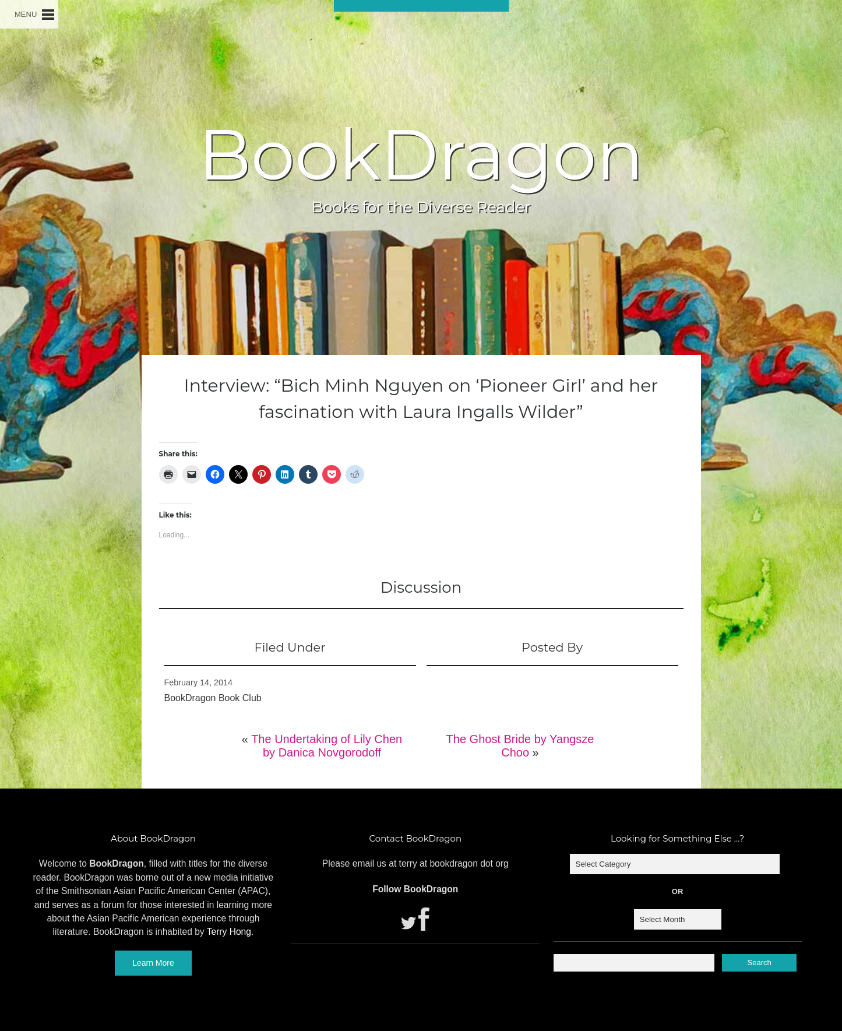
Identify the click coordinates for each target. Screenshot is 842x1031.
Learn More (153, 962)
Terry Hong (229, 932)
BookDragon (420, 154)
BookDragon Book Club (213, 698)
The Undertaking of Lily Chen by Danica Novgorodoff (326, 746)
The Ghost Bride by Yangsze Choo (520, 746)
